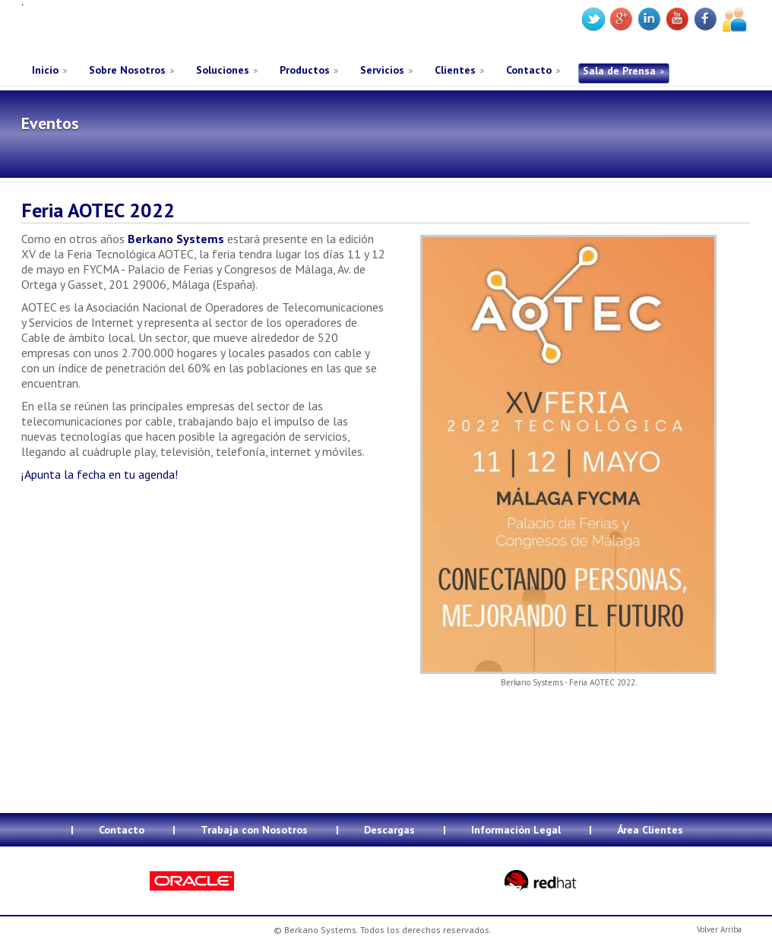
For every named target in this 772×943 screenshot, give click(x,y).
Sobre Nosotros (127, 70)
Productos (305, 70)
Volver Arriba (719, 929)
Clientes (455, 70)
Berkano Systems (136, 33)
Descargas (389, 830)
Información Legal (516, 830)
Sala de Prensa (619, 71)
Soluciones (222, 70)
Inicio (45, 70)
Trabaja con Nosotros (254, 830)
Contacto (529, 70)
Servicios (382, 70)
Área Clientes (650, 830)
